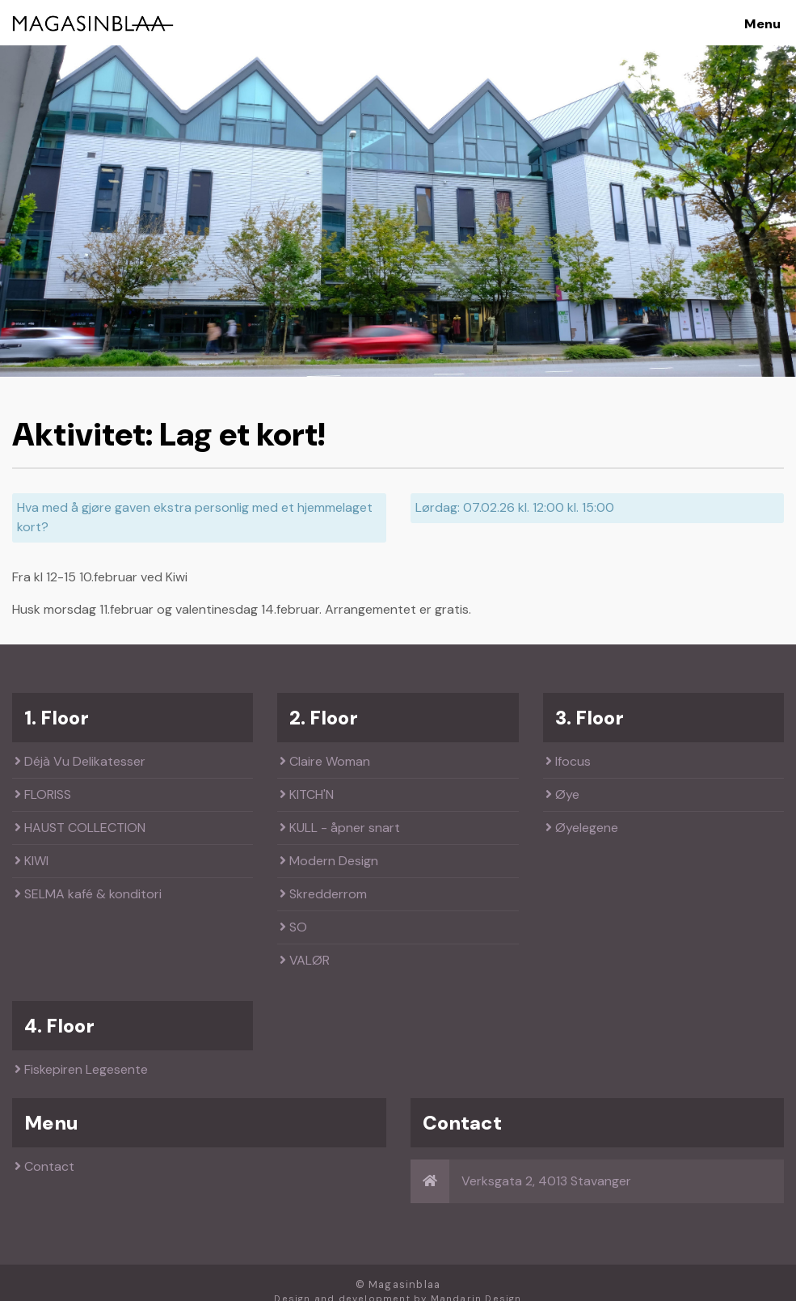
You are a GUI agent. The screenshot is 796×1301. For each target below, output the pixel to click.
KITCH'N (307, 794)
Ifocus (568, 761)
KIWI (31, 860)
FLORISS (43, 794)
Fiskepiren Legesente (81, 1069)
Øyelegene (581, 827)
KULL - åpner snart (340, 827)
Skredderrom (323, 893)
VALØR (305, 960)
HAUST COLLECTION (80, 827)
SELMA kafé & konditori (88, 893)
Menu (762, 23)
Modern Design (329, 860)
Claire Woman (325, 761)
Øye (562, 794)
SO (293, 927)
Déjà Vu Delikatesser (80, 761)
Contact (44, 1166)
